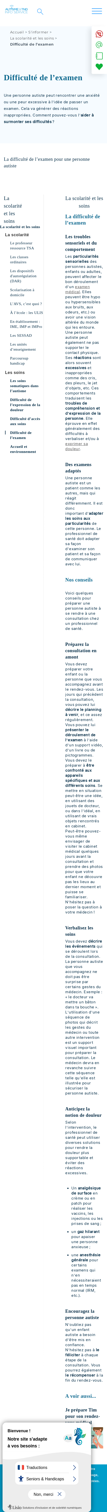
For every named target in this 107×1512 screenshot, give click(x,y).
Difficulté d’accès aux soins (25, 421)
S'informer (38, 32)
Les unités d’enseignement (23, 346)
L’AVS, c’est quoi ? (26, 304)
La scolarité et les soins (32, 38)
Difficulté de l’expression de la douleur (25, 405)
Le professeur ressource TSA (22, 245)
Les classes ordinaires (19, 259)
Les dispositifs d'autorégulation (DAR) (23, 276)
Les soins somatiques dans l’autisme (24, 386)
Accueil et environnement (23, 449)
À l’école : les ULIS (26, 313)
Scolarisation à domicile (22, 292)
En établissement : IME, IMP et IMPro (26, 324)
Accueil (17, 32)
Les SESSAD (21, 335)
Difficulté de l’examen (21, 435)
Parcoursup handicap (19, 360)
